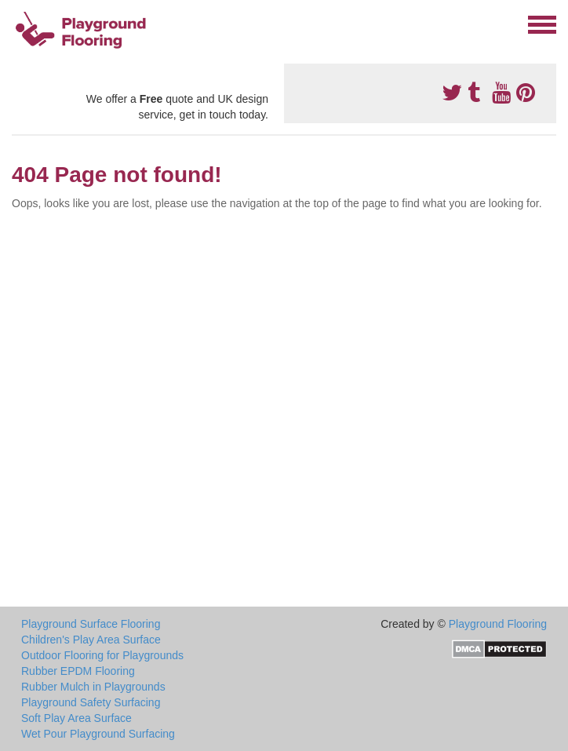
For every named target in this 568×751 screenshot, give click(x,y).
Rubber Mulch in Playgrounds (93, 686)
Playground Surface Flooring (90, 624)
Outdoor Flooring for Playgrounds (102, 655)
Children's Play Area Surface (91, 639)
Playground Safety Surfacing (90, 702)
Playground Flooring (498, 624)
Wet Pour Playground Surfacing (98, 733)
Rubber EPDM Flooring (78, 671)
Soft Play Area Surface (76, 718)
